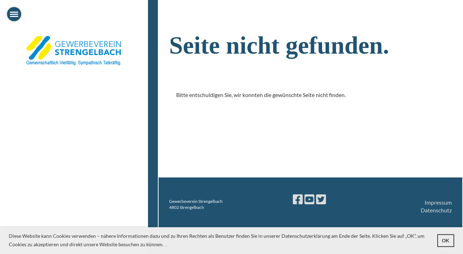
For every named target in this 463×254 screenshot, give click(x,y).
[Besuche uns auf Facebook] (298, 199)
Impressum (438, 202)
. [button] (166, 244)
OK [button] (445, 240)
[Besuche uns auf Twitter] (321, 199)
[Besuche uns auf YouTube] (309, 199)
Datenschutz (436, 210)
